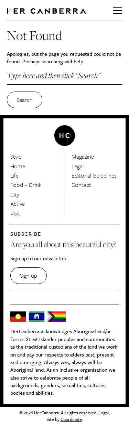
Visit (15, 213)
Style (15, 156)
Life (14, 175)
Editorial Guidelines (94, 175)
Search (25, 99)
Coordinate (71, 419)
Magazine (83, 156)
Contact (81, 184)
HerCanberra (46, 11)
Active (17, 203)
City (14, 194)
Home (17, 166)
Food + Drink (25, 184)
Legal (78, 166)
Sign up (28, 275)
